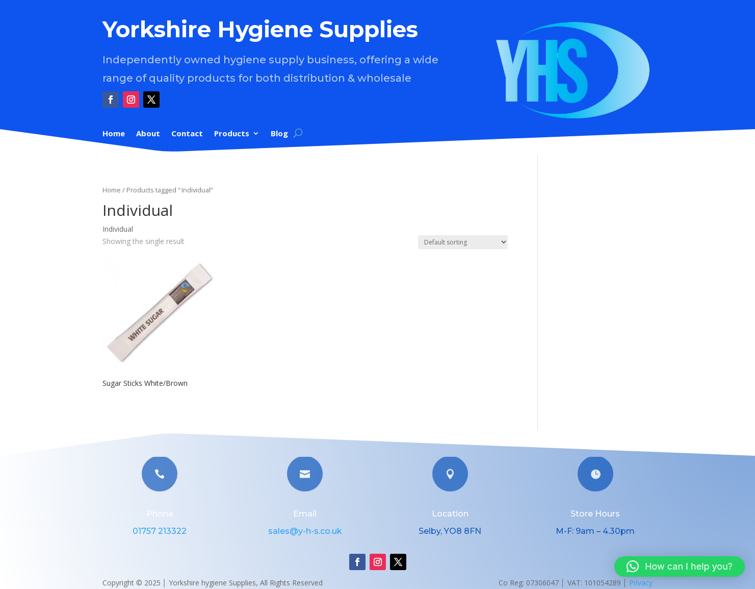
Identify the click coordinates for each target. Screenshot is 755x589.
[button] (679, 566)
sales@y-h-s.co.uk (305, 531)
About (148, 134)
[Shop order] (463, 242)
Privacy (641, 582)
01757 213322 (160, 531)
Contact (187, 134)
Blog (279, 134)
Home (113, 134)
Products (231, 134)
